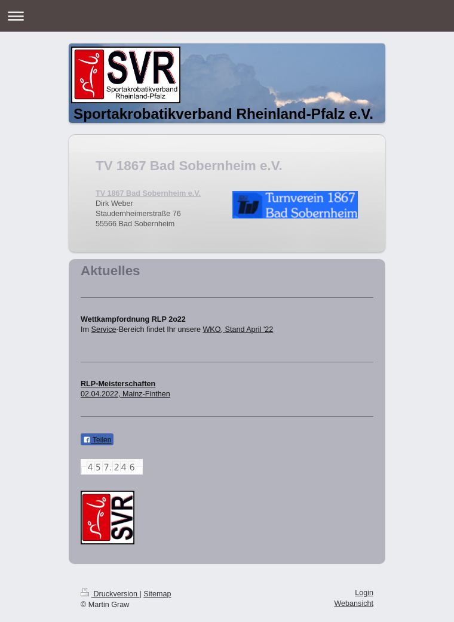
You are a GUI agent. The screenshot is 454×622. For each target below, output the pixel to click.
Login (364, 593)
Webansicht (353, 603)
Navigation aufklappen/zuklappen (227, 16)
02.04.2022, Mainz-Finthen (125, 394)
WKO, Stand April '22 (238, 329)
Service (103, 329)
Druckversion (110, 594)
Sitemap (157, 594)
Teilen (97, 440)
